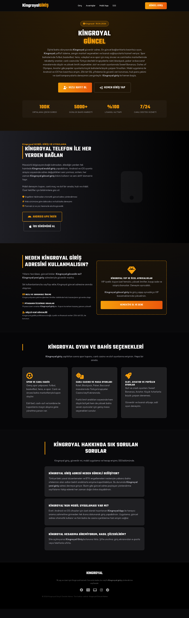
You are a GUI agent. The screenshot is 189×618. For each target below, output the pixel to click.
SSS (114, 5)
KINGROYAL (94, 573)
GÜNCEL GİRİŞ (156, 5)
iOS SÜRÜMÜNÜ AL (42, 226)
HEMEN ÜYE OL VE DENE (131, 305)
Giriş (80, 5)
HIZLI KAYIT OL (75, 87)
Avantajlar (90, 5)
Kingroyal (35, 5)
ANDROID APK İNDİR (42, 216)
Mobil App (104, 5)
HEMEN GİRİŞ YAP (112, 87)
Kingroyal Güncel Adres (98, 596)
